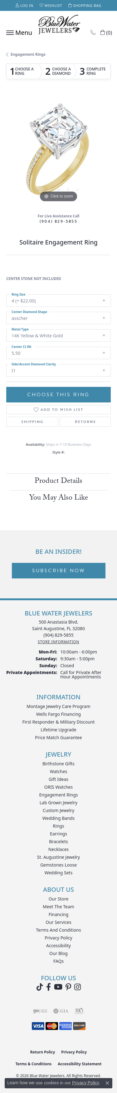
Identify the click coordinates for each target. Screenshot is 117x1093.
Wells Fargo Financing (58, 714)
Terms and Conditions (58, 930)
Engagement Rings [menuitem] (58, 795)
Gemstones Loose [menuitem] (58, 865)
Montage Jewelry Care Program (58, 706)
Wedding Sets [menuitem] (59, 873)
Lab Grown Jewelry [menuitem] (59, 802)
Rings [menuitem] (58, 826)
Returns (85, 422)
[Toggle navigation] (17, 32)
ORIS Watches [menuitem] (58, 787)
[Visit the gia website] (60, 1011)
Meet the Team (58, 907)
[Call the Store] (58, 635)
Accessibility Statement (79, 1064)
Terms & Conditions (33, 1064)
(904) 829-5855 (59, 221)
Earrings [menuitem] (58, 834)
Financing (59, 914)
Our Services (58, 922)
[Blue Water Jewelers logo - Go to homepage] (58, 25)
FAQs (58, 961)
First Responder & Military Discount (58, 722)
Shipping (32, 422)
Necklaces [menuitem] (58, 849)
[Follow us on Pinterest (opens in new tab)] (68, 987)
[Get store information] (58, 641)
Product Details (58, 481)
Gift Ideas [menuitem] (58, 779)
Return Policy (42, 1052)
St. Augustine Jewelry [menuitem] (58, 857)
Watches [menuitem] (58, 771)
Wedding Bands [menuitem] (58, 818)
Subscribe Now (58, 570)
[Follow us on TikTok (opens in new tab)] (40, 987)
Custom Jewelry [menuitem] (58, 810)
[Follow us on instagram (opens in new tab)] (77, 987)
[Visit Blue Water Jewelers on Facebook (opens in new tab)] (48, 987)
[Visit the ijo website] (40, 1011)
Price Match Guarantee (58, 737)
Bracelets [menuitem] (58, 841)
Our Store (59, 899)
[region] (58, 151)
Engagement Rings (28, 54)
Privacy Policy (58, 938)
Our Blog (58, 953)
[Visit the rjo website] (79, 1011)
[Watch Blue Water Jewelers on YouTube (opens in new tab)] (58, 987)
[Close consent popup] (107, 1083)
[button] (24, 5)
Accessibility (58, 945)
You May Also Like (58, 498)
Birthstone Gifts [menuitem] (58, 764)
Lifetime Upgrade (58, 730)
